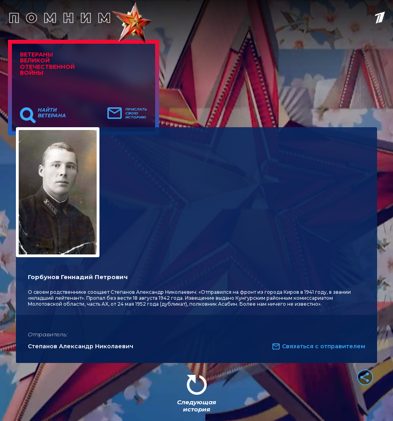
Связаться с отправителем (323, 346)
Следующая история (196, 405)
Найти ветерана (52, 112)
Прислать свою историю (136, 113)
